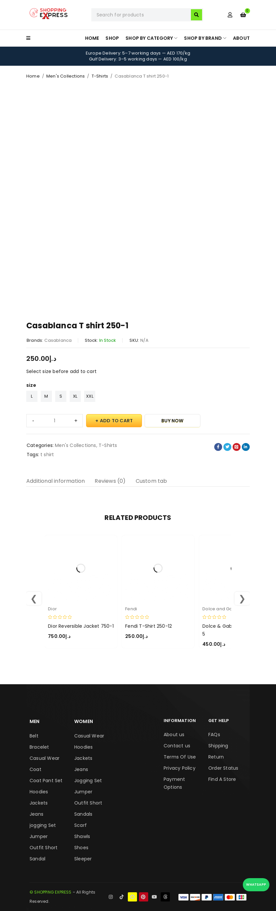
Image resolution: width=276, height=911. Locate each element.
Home (33, 76)
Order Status (223, 768)
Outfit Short (44, 847)
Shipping (218, 745)
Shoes (81, 847)
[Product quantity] (54, 420)
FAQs (214, 734)
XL (75, 396)
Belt (34, 736)
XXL (89, 396)
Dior (52, 609)
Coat (35, 769)
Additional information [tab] (55, 481)
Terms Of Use (180, 757)
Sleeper (83, 858)
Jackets (39, 803)
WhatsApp (256, 884)
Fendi (131, 609)
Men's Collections (65, 76)
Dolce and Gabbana (225, 609)
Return (216, 757)
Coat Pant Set (46, 780)
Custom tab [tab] (151, 481)
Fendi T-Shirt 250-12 (148, 626)
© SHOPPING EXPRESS (51, 892)
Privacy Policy (180, 768)
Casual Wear (44, 758)
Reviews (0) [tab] (110, 481)
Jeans (36, 814)
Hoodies (39, 791)
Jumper (39, 836)
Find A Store (222, 779)
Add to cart (116, 420)
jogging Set (43, 825)
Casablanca (58, 340)
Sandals (83, 814)
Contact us (177, 745)
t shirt (47, 454)
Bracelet (39, 747)
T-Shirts (100, 76)
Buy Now (172, 420)
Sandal (37, 858)
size (31, 385)
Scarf (80, 825)
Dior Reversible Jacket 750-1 (81, 626)
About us (174, 734)
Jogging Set (88, 780)
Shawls (82, 836)
